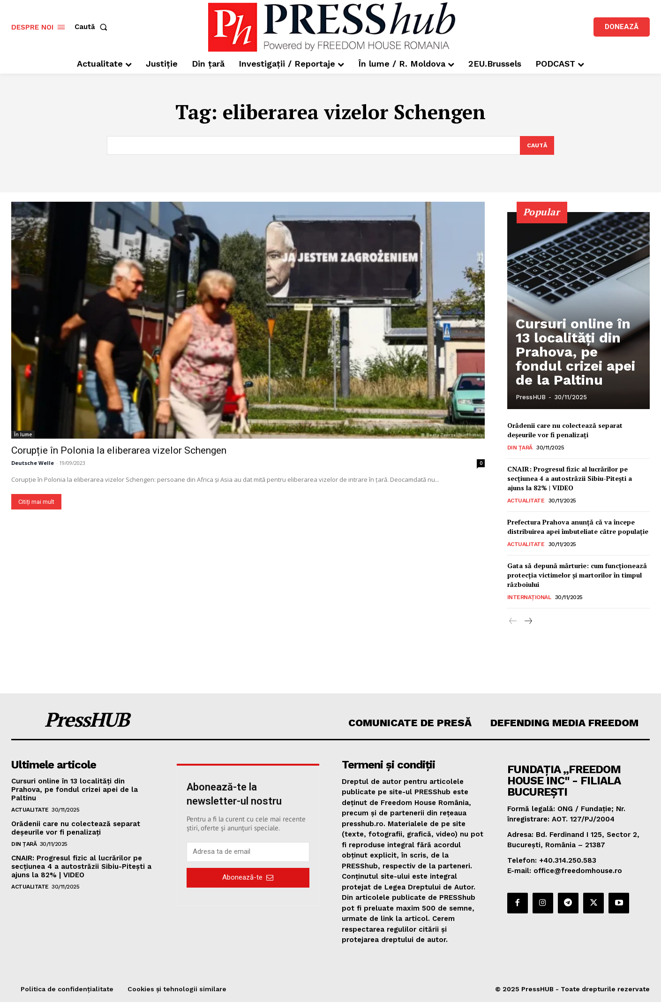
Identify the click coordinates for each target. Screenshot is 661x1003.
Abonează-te (247, 878)
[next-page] (528, 622)
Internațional (529, 598)
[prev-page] (513, 622)
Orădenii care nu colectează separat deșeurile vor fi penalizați (565, 431)
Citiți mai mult (36, 502)
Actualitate (526, 501)
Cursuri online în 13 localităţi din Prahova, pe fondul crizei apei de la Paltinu (573, 368)
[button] (93, 27)
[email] (248, 852)
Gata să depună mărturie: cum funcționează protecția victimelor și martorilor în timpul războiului (577, 575)
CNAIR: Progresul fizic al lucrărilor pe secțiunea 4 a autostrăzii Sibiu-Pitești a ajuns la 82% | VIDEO (569, 479)
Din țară (520, 448)
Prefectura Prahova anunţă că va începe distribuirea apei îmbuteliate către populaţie (577, 527)
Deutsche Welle (32, 463)
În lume (23, 435)
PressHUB (531, 397)
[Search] (536, 146)
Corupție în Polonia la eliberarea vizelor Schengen (118, 450)
